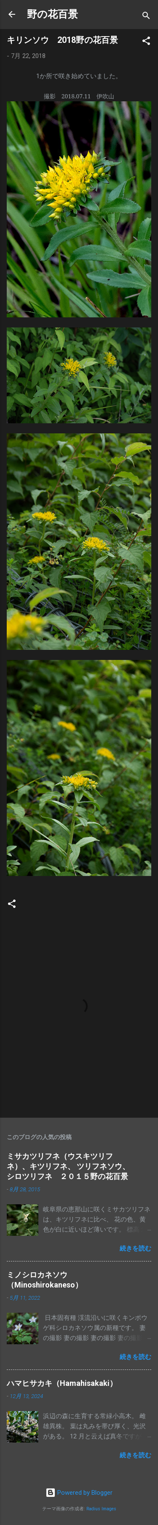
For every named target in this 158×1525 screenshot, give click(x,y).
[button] (146, 42)
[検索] (146, 17)
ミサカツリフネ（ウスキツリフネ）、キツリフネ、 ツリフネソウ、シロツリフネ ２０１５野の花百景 (68, 1166)
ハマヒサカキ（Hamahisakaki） (62, 1383)
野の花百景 (52, 14)
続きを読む (135, 1248)
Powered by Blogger (79, 1492)
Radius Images (101, 1509)
